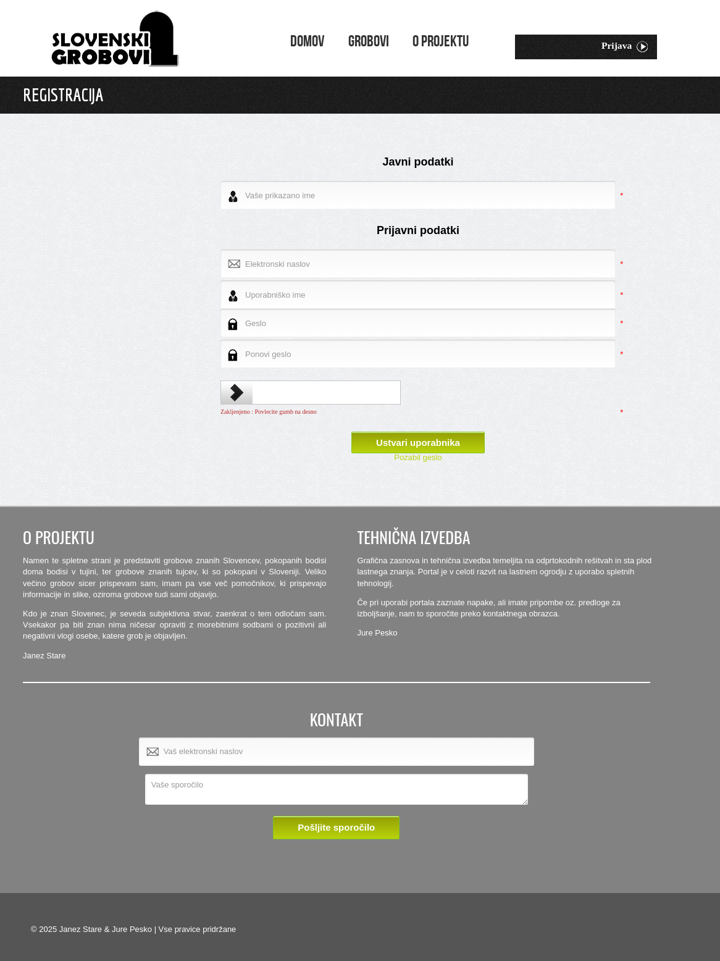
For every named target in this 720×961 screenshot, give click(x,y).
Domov (307, 41)
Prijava (624, 46)
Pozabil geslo (418, 457)
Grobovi (368, 41)
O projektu (440, 41)
